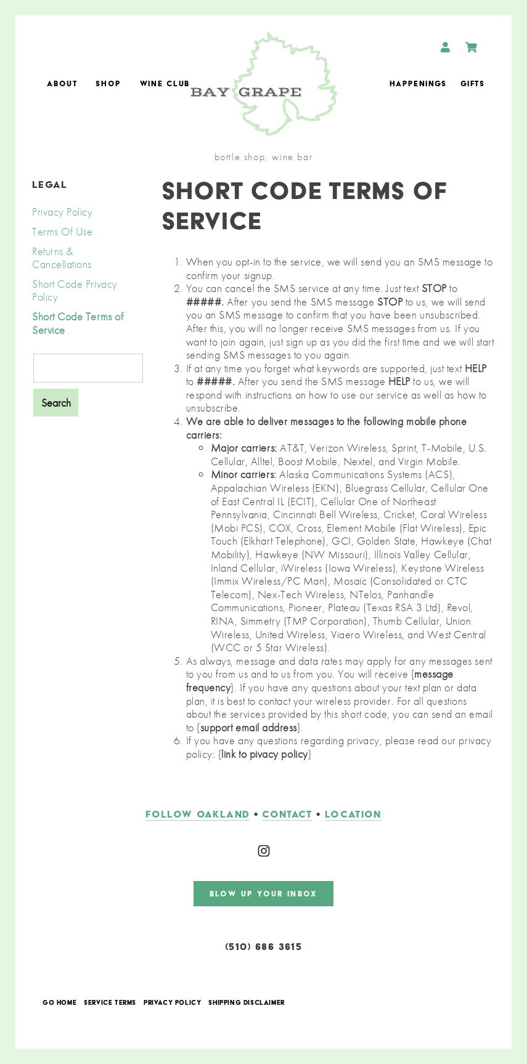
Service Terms (110, 1003)
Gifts (472, 83)
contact (287, 814)
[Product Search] (88, 368)
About (62, 83)
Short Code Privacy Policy (75, 290)
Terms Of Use (62, 231)
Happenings (418, 83)
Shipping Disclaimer (246, 1003)
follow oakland (197, 814)
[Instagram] (264, 851)
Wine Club (165, 83)
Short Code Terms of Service (77, 323)
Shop (108, 83)
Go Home (59, 1003)
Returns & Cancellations (62, 258)
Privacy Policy (62, 212)
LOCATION (353, 814)
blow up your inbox (263, 893)
